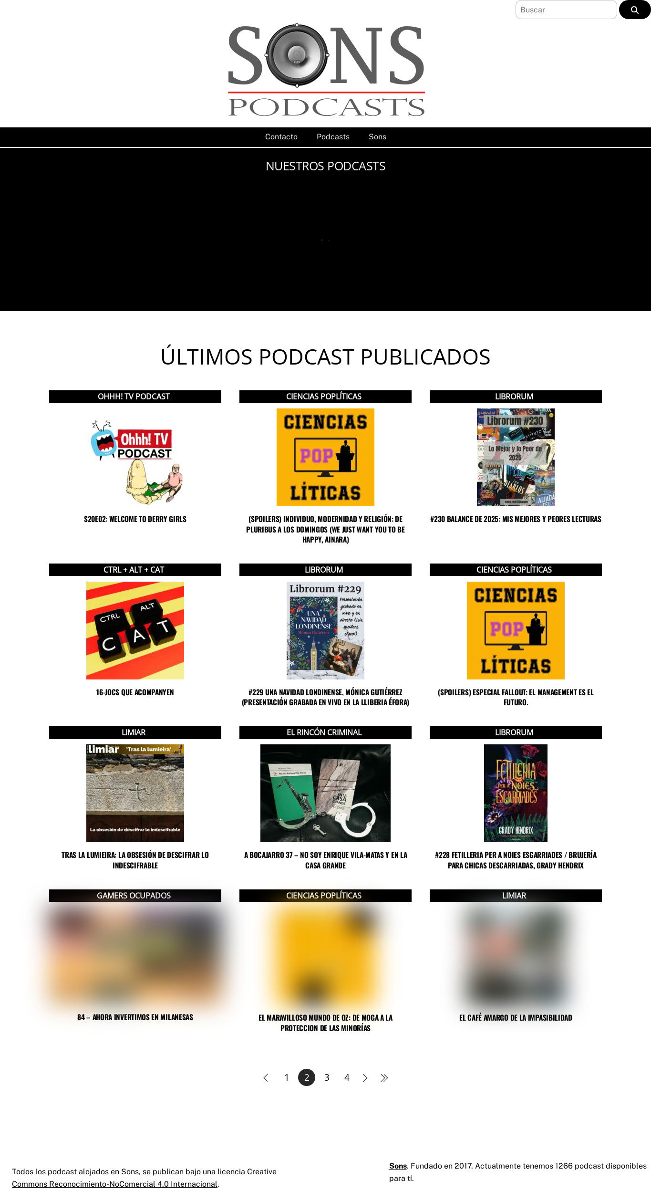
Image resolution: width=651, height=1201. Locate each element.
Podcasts (333, 136)
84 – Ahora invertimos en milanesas (135, 1017)
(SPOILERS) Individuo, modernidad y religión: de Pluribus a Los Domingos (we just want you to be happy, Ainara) (325, 528)
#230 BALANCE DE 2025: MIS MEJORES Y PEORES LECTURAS (515, 518)
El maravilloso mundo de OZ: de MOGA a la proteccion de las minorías (325, 1022)
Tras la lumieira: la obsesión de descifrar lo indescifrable (135, 859)
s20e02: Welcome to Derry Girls (135, 518)
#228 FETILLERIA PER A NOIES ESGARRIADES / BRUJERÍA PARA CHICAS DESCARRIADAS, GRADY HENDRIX (516, 859)
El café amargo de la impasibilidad (515, 1017)
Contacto (281, 136)
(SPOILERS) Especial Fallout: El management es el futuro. (515, 697)
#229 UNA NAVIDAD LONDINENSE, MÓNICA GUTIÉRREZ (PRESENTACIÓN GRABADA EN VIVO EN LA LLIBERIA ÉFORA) (325, 697)
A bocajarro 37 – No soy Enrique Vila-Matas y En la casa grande (325, 859)
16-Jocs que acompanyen (135, 692)
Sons (377, 136)
